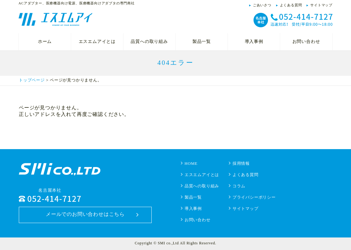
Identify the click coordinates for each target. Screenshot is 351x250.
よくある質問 (291, 5)
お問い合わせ (306, 41)
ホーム (45, 41)
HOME (191, 163)
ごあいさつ (262, 5)
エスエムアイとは (97, 41)
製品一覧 (201, 41)
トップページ (32, 80)
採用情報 (241, 163)
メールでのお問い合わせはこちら (85, 214)
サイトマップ (321, 5)
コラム (239, 186)
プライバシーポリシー (254, 197)
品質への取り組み (149, 41)
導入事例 (254, 41)
